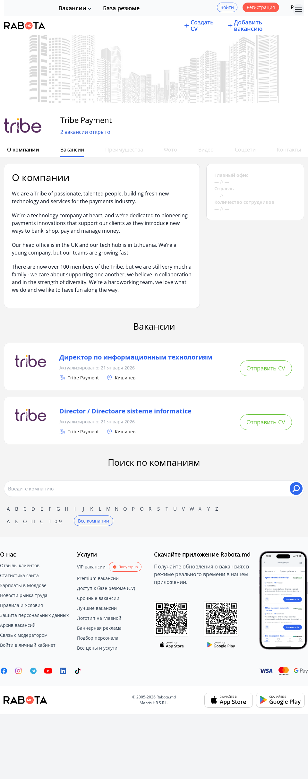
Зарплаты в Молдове (23, 585)
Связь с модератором (23, 635)
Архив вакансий (18, 625)
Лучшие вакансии (97, 608)
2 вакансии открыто (85, 132)
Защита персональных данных (34, 615)
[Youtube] (48, 670)
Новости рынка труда (23, 595)
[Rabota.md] (25, 25)
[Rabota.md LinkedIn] (62, 670)
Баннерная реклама (99, 628)
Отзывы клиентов (19, 565)
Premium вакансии (98, 578)
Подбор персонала (97, 638)
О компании (22, 149)
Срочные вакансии (98, 598)
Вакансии (72, 8)
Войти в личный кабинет (28, 645)
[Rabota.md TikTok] (77, 670)
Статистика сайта (19, 575)
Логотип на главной (99, 618)
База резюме (121, 8)
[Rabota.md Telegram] (33, 670)
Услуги (87, 554)
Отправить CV (265, 368)
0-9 (58, 521)
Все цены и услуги (97, 648)
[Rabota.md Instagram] (18, 670)
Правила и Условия (21, 605)
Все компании (93, 521)
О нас (8, 554)
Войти (227, 7)
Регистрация (261, 7)
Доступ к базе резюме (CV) (106, 588)
